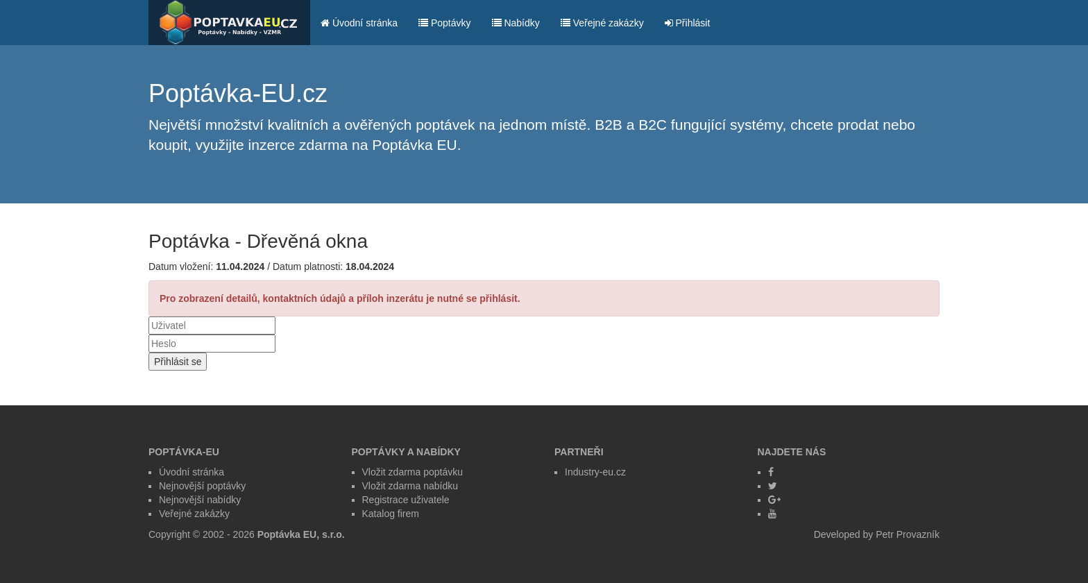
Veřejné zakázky (602, 22)
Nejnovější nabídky (200, 499)
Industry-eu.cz (595, 472)
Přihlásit (688, 22)
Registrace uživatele (406, 499)
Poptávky (444, 22)
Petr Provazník (908, 534)
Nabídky (516, 22)
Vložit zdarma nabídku (410, 485)
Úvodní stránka (359, 22)
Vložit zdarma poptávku (413, 472)
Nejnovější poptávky (202, 485)
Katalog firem (390, 513)
